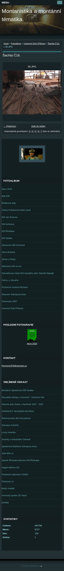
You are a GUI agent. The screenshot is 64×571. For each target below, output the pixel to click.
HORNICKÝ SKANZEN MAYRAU (18, 411)
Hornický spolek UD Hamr (14, 495)
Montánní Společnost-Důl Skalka (17, 390)
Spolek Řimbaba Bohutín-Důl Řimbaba (20, 460)
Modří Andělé (8, 488)
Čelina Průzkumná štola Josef (16, 210)
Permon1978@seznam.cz (14, 365)
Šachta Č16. (54, 43)
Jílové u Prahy (9, 259)
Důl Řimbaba (8, 231)
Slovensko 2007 (9, 301)
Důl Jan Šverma (9, 217)
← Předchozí (9, 126)
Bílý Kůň (6, 196)
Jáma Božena (8, 252)
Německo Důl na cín (11, 266)
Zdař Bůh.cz (7, 453)
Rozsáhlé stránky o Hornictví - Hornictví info (23, 397)
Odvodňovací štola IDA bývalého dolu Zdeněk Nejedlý (28, 273)
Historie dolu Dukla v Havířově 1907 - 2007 (22, 404)
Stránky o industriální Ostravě (16, 439)
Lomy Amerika (9, 432)
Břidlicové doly (9, 203)
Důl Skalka (7, 238)
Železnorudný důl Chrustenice (16, 418)
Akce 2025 (7, 189)
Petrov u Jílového (10, 280)
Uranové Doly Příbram (34, 43)
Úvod (6, 43)
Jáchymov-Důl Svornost (13, 245)
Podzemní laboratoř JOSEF (15, 474)
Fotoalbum (16, 43)
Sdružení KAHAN (10, 425)
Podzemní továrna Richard (15, 287)
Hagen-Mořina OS (10, 467)
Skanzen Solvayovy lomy (14, 294)
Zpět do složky (38, 126)
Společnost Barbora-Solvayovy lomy (19, 446)
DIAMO (5, 502)
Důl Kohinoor (8, 224)
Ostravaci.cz (8, 481)
